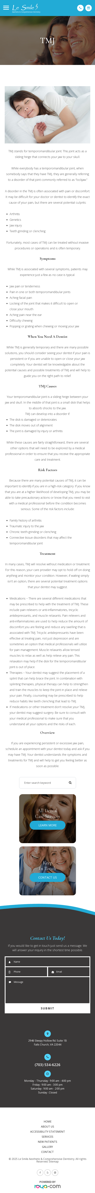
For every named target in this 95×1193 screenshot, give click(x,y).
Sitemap (54, 1161)
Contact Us (47, 877)
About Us (47, 1126)
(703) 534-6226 (47, 1064)
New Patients (47, 1142)
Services (47, 1136)
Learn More (47, 825)
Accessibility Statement (47, 1131)
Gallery (47, 1147)
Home (47, 1121)
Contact (47, 1152)
